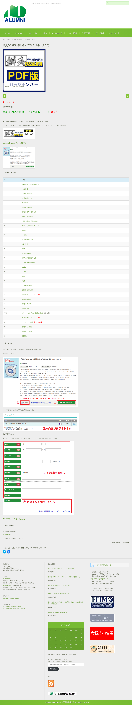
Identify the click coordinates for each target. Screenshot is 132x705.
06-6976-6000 (7, 585)
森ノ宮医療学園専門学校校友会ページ (14, 608)
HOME (7, 33)
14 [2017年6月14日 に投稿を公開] (60, 641)
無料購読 (53, 669)
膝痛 (23, 276)
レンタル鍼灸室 (57, 33)
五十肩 (24, 271)
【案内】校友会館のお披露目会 (57, 612)
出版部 (21, 86)
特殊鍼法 (25, 203)
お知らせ (9, 39)
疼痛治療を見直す (27, 239)
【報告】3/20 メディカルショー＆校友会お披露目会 (64, 577)
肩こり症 (25, 244)
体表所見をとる (27, 317)
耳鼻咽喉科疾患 (27, 285)
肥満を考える (26, 253)
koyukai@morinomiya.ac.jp (11, 598)
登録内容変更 (86, 33)
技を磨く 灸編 (27, 331)
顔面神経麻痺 (26, 299)
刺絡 (23, 281)
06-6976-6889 (7, 534)
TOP (4, 39)
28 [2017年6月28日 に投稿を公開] (60, 648)
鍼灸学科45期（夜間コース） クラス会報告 (61, 568)
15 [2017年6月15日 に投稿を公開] (66, 641)
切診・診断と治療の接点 (30, 221)
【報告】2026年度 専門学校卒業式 (58, 594)
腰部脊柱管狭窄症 (27, 290)
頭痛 (23, 248)
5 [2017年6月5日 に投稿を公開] (50, 637)
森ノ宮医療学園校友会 (104, 565)
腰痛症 (24, 230)
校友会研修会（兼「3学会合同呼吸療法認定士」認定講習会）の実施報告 (65, 603)
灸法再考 (25, 189)
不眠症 (24, 235)
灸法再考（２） (27, 294)
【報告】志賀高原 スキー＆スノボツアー (60, 585)
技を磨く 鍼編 (27, 327)
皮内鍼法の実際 (27, 193)
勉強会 (45, 33)
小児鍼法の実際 (27, 198)
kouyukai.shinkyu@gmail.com (99, 579)
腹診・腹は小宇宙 (27, 216)
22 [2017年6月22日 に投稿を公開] (66, 644)
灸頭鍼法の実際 (27, 207)
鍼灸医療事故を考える (29, 258)
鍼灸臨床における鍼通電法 (30, 184)
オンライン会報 (114, 33)
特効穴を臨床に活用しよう (30, 226)
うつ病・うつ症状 (27, 322)
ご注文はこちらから (14, 142)
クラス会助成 (100, 33)
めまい (24, 267)
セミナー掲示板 (72, 33)
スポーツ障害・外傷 (28, 262)
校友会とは (18, 33)
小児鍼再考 (25, 308)
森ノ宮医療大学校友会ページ (12, 606)
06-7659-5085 (7, 578)
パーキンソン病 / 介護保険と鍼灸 (32, 313)
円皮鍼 (24, 336)
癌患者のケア (26, 304)
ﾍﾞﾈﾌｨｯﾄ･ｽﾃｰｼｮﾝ (32, 33)
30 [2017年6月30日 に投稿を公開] (71, 648)
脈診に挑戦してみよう (29, 212)
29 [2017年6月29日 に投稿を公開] (66, 648)
